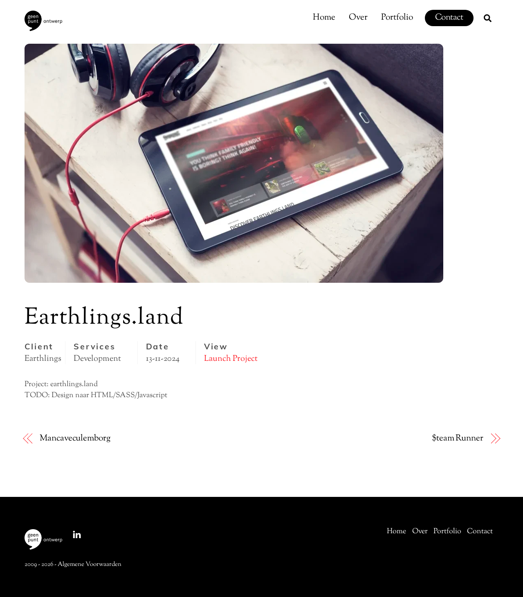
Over (358, 17)
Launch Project (231, 358)
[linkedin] (77, 534)
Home (324, 17)
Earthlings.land (104, 318)
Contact (449, 17)
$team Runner (457, 438)
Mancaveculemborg (75, 438)
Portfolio (397, 17)
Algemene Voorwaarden (89, 564)
